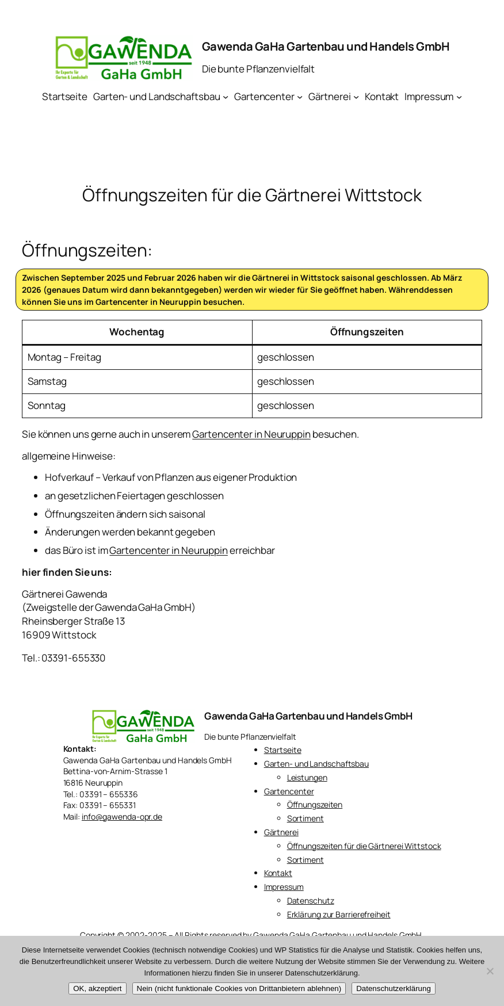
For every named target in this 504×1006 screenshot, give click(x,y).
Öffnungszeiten (315, 804)
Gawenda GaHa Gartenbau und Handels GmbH (326, 46)
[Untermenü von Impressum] (459, 97)
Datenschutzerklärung (393, 988)
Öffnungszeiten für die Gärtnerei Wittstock (364, 845)
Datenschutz (310, 900)
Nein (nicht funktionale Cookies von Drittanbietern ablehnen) (239, 988)
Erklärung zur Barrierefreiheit (339, 914)
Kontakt (278, 872)
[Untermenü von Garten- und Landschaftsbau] (225, 97)
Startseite (282, 749)
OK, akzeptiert (97, 988)
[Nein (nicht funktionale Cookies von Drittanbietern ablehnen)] (489, 971)
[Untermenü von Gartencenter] (300, 97)
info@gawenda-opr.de (122, 816)
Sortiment (305, 818)
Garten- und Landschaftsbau (316, 763)
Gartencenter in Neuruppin (148, 301)
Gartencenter (289, 791)
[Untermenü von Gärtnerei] (356, 97)
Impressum (284, 886)
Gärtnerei (281, 832)
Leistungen (307, 777)
